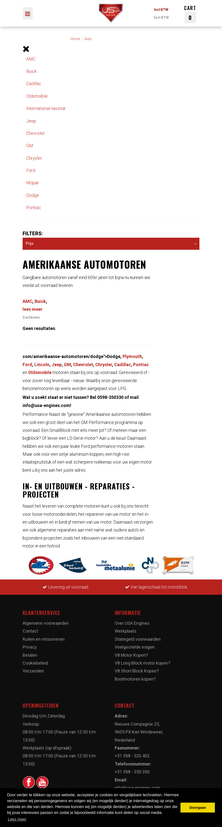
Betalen (30, 655)
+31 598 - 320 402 (132, 755)
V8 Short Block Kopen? (137, 670)
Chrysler (34, 158)
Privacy (30, 647)
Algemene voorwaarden (46, 623)
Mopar (32, 182)
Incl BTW (161, 10)
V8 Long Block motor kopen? (142, 663)
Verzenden (33, 670)
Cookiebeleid (35, 663)
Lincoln (41, 364)
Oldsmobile (37, 96)
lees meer (32, 309)
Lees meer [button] (17, 819)
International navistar (46, 108)
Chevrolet (35, 133)
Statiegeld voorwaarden (138, 639)
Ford (30, 170)
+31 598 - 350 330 (132, 771)
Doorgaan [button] (198, 808)
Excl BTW (161, 17)
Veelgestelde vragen (135, 647)
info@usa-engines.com (137, 787)
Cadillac (33, 83)
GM (29, 145)
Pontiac (33, 207)
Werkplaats (126, 631)
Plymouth (132, 356)
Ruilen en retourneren (44, 639)
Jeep (31, 121)
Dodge (32, 195)
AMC (31, 59)
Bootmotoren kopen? (135, 679)
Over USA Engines (132, 623)
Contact (30, 631)
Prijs (111, 244)
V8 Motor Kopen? (131, 655)
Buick (31, 71)
